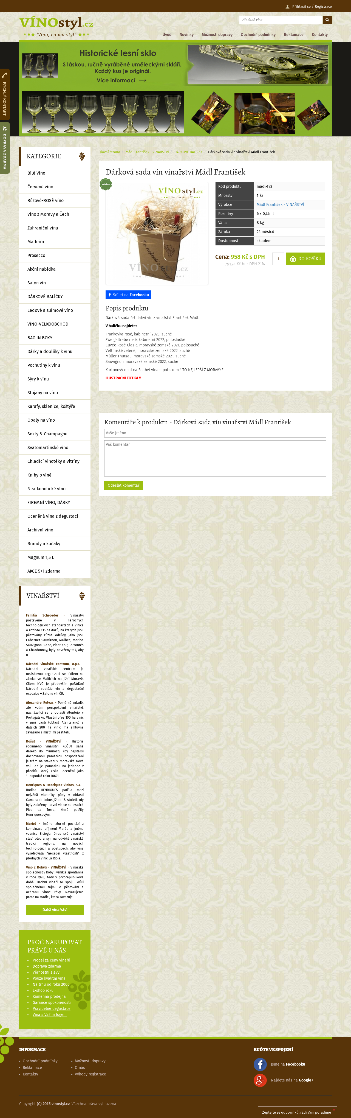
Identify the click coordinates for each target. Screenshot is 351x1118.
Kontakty (320, 34)
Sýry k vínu (38, 379)
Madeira (35, 241)
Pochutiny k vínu (43, 365)
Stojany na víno (42, 392)
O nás (80, 1067)
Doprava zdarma (47, 966)
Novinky (187, 34)
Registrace (323, 6)
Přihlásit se (298, 6)
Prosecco (36, 255)
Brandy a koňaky (43, 543)
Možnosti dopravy (217, 34)
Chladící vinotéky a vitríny (53, 461)
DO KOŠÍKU (305, 259)
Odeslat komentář (123, 485)
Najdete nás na (283, 1080)
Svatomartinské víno (47, 447)
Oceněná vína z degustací (52, 516)
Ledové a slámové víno (50, 310)
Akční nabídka (41, 269)
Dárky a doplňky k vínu (49, 351)
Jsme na (279, 1064)
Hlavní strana (109, 152)
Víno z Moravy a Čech (48, 214)
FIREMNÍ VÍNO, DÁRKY (48, 502)
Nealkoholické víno (46, 488)
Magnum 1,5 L (40, 557)
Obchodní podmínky (258, 34)
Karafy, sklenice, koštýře (51, 406)
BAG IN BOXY (39, 337)
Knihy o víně (39, 475)
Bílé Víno (36, 173)
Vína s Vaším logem (50, 1014)
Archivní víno (40, 530)
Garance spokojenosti (52, 1002)
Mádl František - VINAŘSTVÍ (280, 204)
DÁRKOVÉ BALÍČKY (188, 152)
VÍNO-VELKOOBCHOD (47, 324)
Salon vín (36, 282)
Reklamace (294, 34)
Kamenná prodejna (49, 996)
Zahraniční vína (42, 228)
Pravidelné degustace (51, 1008)
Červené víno (40, 186)
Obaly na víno (41, 420)
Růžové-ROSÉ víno (45, 200)
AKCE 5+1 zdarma (44, 571)
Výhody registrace (90, 1074)
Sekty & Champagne (47, 433)
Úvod (167, 34)
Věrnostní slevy (46, 972)
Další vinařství (55, 909)
